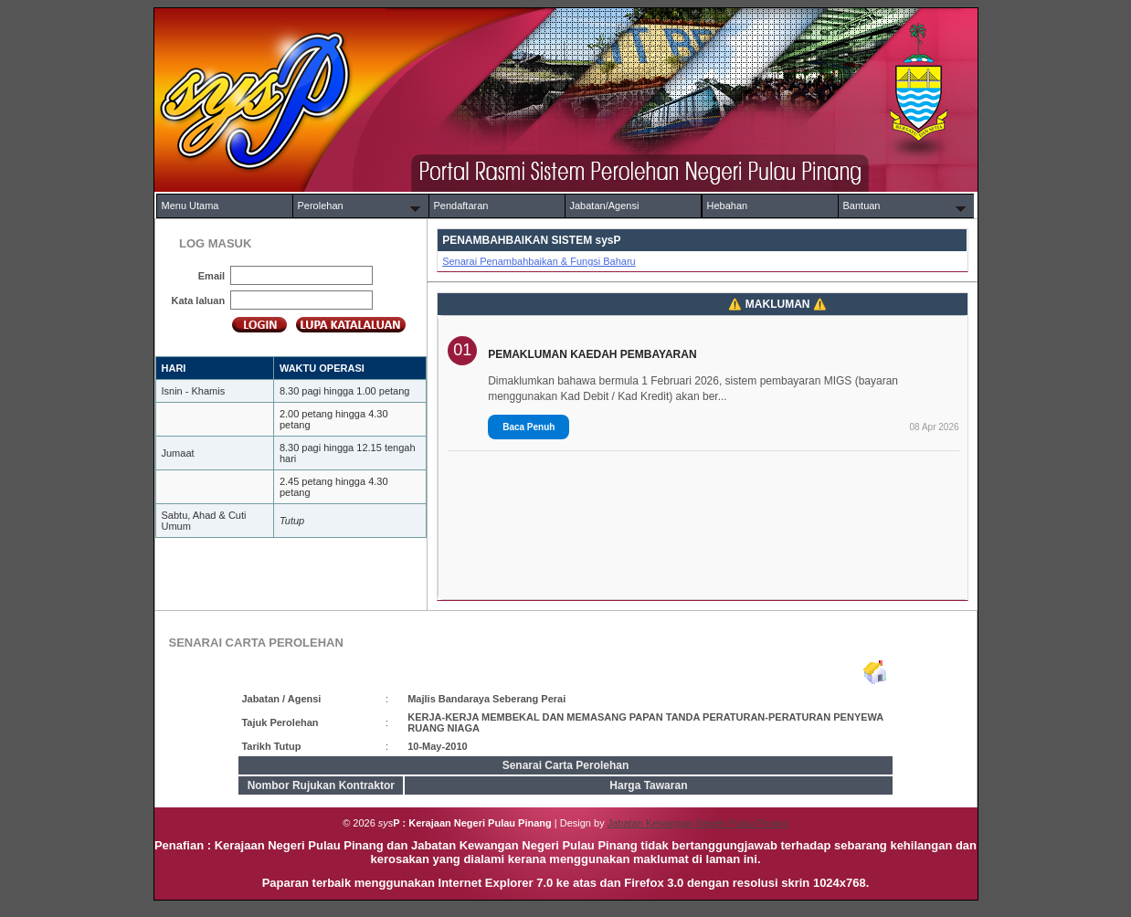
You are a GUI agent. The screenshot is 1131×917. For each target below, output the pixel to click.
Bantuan (862, 205)
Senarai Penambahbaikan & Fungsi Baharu (539, 261)
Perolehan (321, 205)
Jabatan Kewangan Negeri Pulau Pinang (698, 822)
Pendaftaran (461, 205)
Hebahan (727, 205)
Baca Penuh (528, 427)
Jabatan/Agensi (604, 205)
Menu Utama (190, 205)
